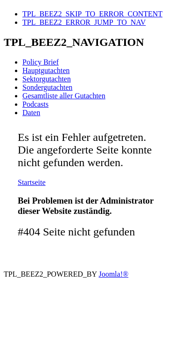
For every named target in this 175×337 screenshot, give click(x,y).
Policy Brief (40, 62)
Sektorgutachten (46, 79)
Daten (31, 113)
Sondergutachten (47, 87)
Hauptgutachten (46, 70)
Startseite (32, 182)
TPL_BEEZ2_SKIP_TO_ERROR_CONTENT (92, 14)
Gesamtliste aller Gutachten (63, 96)
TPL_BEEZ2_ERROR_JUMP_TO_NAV (84, 22)
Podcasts (35, 104)
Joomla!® (113, 274)
